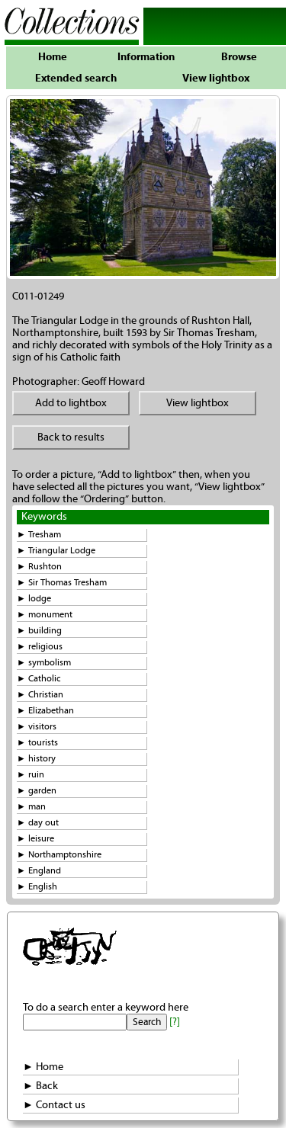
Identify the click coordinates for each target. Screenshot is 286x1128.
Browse (239, 57)
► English (37, 887)
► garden (36, 791)
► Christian (40, 695)
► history (36, 759)
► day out (38, 823)
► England (39, 871)
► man (31, 807)
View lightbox (215, 78)
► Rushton (39, 567)
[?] (174, 1022)
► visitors (36, 727)
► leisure (35, 839)
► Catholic (39, 679)
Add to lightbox (71, 403)
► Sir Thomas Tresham (62, 583)
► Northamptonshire (59, 855)
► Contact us (54, 1105)
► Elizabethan (45, 711)
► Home (43, 1067)
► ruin (30, 775)
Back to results (70, 437)
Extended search (76, 78)
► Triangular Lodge (56, 551)
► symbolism (44, 663)
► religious (40, 647)
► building (39, 631)
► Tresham (39, 535)
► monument (44, 615)
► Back (40, 1086)
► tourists (37, 743)
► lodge (34, 599)
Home (52, 57)
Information (146, 57)
